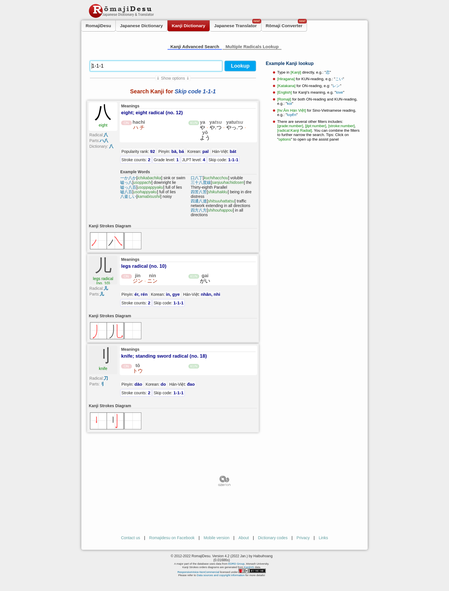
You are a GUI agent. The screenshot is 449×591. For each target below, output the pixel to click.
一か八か (128, 178)
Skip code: (223, 159)
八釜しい (128, 196)
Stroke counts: (135, 159)
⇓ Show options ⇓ (173, 78)
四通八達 (199, 201)
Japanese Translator (237, 24)
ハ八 (104, 140)
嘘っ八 (126, 182)
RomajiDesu (98, 25)
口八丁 (197, 178)
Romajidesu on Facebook (172, 537)
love (339, 92)
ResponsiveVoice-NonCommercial (198, 572)
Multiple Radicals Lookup (252, 46)
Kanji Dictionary (188, 25)
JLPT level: (193, 159)
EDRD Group (236, 563)
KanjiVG (249, 567)
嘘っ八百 (128, 187)
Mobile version (216, 537)
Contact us (130, 537)
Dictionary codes (273, 537)
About (244, 537)
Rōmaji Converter (286, 24)
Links (323, 537)
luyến (291, 115)
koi (289, 103)
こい (339, 79)
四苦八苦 (199, 192)
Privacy (303, 537)
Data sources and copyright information (221, 575)
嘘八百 (126, 192)
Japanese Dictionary (141, 25)
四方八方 (199, 210)
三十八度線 (201, 182)
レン (336, 86)
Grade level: (166, 159)
